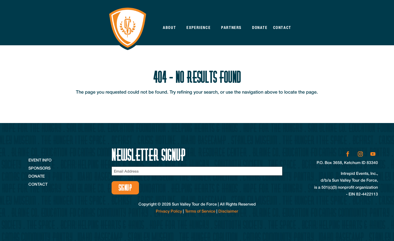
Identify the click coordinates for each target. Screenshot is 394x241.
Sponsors (39, 168)
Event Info (40, 159)
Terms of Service (200, 211)
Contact (282, 27)
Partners (231, 27)
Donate (260, 27)
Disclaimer (228, 211)
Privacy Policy (169, 211)
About (169, 27)
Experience (198, 27)
